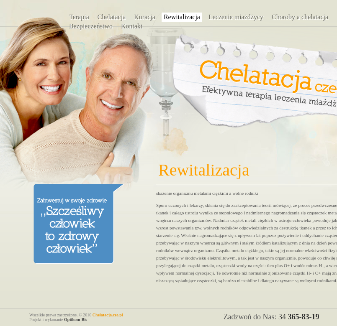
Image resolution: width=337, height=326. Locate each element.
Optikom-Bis (75, 319)
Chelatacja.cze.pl (108, 315)
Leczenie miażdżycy (235, 16)
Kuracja (144, 16)
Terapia (79, 16)
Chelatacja (112, 16)
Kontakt (132, 26)
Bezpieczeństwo (91, 26)
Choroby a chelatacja (300, 16)
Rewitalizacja (182, 16)
